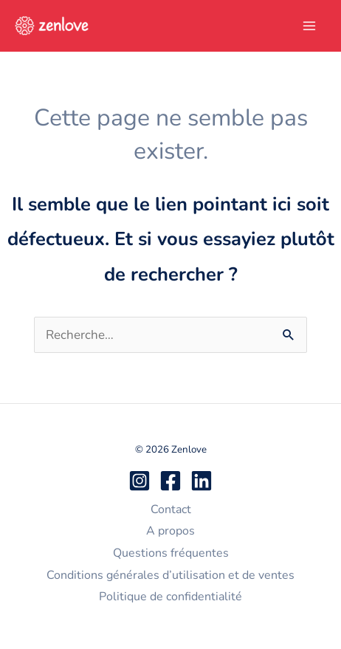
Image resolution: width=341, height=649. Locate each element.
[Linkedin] (201, 481)
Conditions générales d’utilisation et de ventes (170, 575)
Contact (171, 509)
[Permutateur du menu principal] (310, 26)
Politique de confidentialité (170, 596)
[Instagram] (139, 481)
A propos (170, 531)
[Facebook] (170, 481)
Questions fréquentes (171, 553)
